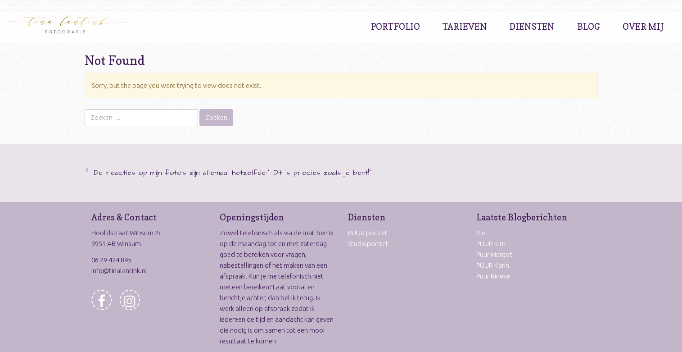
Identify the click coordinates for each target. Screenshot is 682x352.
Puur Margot (494, 254)
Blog (588, 27)
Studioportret (368, 243)
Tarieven (465, 27)
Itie (480, 233)
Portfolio (395, 27)
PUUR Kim (491, 243)
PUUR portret (368, 233)
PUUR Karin (492, 265)
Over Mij (643, 27)
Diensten (532, 27)
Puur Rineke (493, 276)
